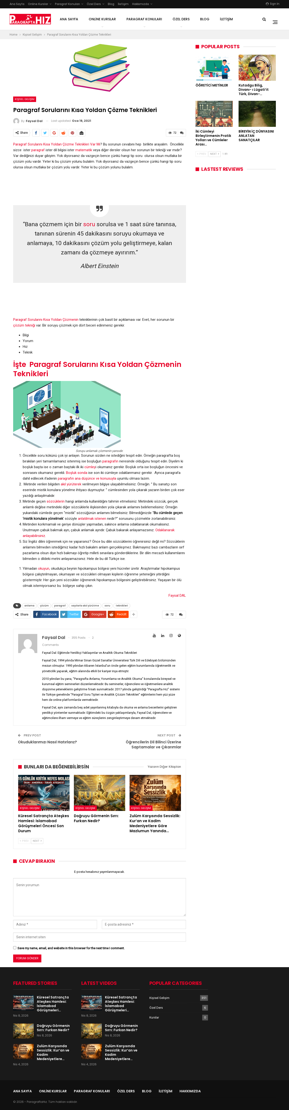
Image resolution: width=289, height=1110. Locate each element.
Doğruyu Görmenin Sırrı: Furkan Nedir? (53, 1027)
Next (37, 840)
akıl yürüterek (71, 484)
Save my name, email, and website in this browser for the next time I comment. (71, 948)
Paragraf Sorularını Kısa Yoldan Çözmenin (46, 319)
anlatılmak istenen (92, 518)
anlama (29, 605)
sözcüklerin (56, 501)
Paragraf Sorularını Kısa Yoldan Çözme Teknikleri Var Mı (56, 144)
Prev (24, 840)
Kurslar (154, 1017)
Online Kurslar (38, 4)
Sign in (272, 4)
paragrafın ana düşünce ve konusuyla (87, 478)
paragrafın (110, 461)
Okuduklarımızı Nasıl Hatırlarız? (47, 742)
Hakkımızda (140, 4)
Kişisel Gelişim (24, 99)
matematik (83, 150)
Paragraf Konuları (67, 4)
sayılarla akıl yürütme (85, 605)
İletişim (123, 4)
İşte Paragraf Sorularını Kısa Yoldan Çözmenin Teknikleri (97, 369)
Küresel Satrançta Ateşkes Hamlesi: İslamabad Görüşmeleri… (53, 1004)
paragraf (38, 150)
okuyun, (44, 568)
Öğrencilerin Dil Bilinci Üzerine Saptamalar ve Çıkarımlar (153, 745)
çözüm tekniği (24, 325)
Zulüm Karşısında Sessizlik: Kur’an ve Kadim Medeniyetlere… (53, 1052)
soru (89, 224)
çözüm (44, 605)
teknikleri (122, 605)
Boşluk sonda (76, 473)
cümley (90, 467)
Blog (111, 4)
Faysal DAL (177, 595)
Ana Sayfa (17, 4)
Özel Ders (94, 4)
